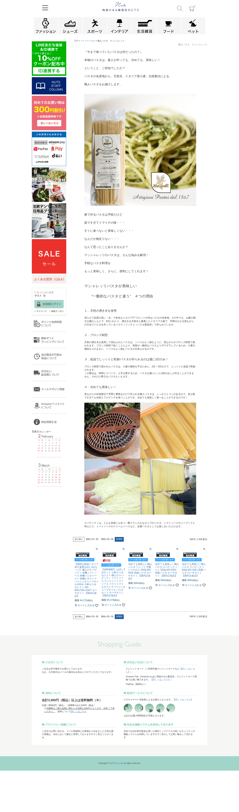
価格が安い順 (92, 539)
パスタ (92, 41)
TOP (76, 41)
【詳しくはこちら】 (160, 679)
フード (84, 41)
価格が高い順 (107, 539)
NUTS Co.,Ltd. (116, 763)
